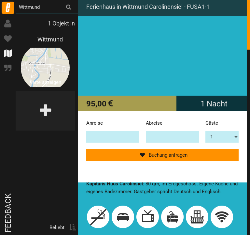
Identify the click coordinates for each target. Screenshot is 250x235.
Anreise (94, 123)
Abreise (154, 123)
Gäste (211, 123)
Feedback (8, 213)
